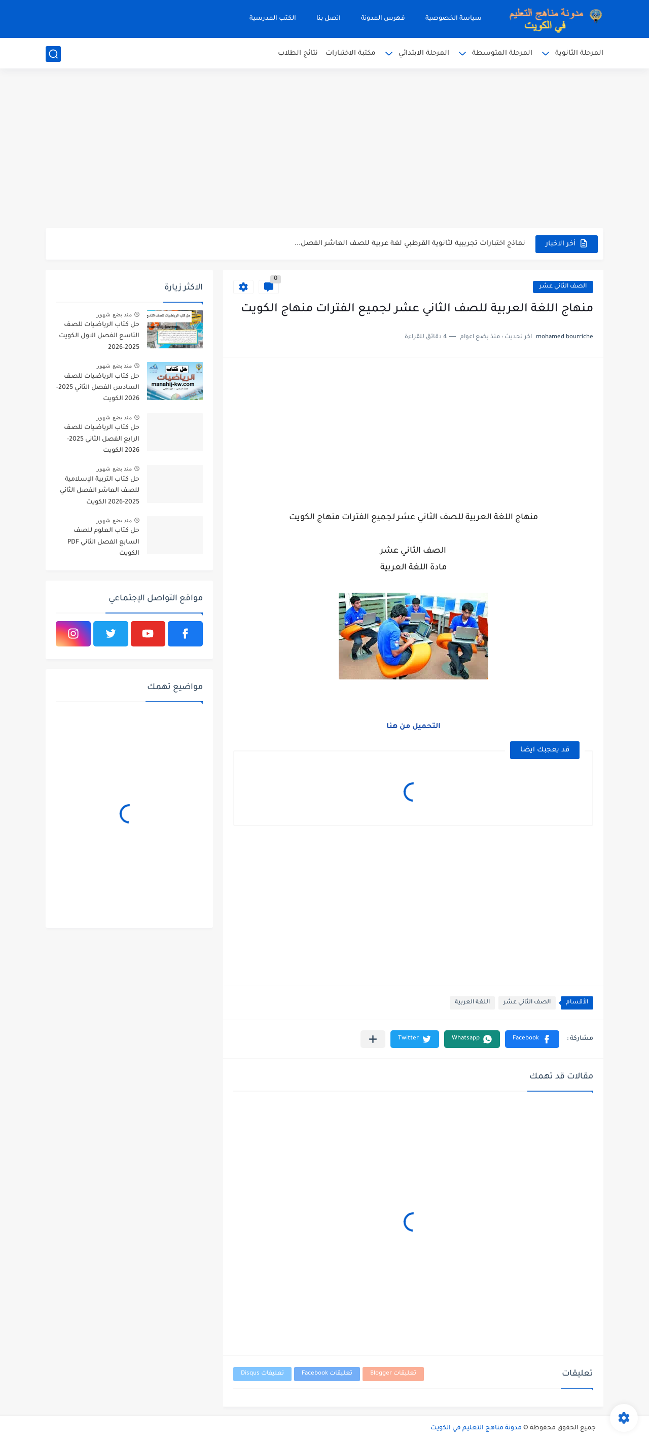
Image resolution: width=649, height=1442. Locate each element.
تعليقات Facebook (327, 1374)
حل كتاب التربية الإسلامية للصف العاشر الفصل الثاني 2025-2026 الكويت (99, 491)
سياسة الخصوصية (453, 18)
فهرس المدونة (383, 18)
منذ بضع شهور (114, 314)
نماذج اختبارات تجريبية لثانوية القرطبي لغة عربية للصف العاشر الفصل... (410, 243)
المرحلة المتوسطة (502, 53)
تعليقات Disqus (262, 1374)
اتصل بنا (328, 18)
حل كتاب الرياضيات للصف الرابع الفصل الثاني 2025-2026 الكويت (101, 439)
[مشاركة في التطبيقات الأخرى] (372, 1039)
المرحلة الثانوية (579, 53)
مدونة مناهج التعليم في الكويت (476, 1428)
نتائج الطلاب (298, 53)
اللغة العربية (472, 1002)
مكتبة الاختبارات (351, 53)
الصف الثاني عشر (563, 286)
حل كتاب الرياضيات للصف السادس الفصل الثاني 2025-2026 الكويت (97, 388)
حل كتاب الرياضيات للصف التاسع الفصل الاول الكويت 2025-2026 (99, 336)
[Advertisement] (324, 150)
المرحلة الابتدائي (424, 53)
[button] (532, 1039)
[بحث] (53, 54)
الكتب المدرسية (272, 18)
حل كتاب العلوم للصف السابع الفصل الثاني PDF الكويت (103, 542)
